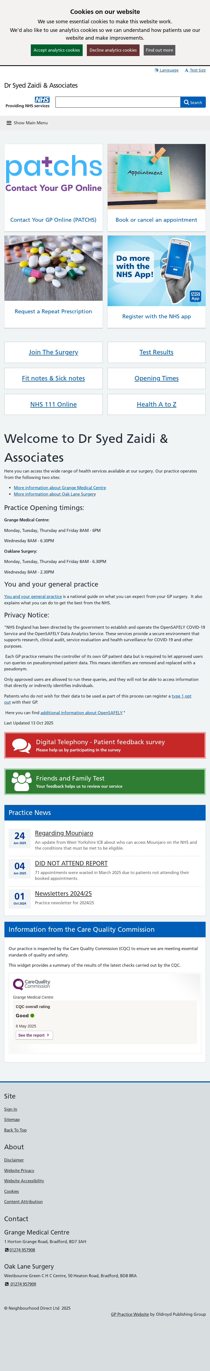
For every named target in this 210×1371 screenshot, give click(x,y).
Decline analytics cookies (113, 50)
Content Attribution (23, 1201)
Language (166, 70)
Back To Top (15, 1130)
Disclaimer (14, 1160)
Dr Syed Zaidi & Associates (40, 85)
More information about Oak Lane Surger (54, 494)
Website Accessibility (24, 1180)
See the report (31, 1035)
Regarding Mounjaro (64, 833)
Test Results (156, 352)
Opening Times (157, 378)
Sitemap (12, 1119)
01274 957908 (19, 1250)
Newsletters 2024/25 (63, 893)
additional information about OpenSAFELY (81, 712)
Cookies (11, 1191)
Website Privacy (19, 1170)
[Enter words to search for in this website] (118, 102)
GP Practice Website (130, 1314)
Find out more (159, 50)
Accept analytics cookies (57, 50)
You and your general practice (33, 596)
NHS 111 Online (53, 404)
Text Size (195, 70)
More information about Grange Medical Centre (60, 487)
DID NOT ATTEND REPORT (71, 863)
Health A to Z (156, 404)
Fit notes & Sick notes (53, 378)
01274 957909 (20, 1284)
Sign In (10, 1109)
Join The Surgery (53, 352)
